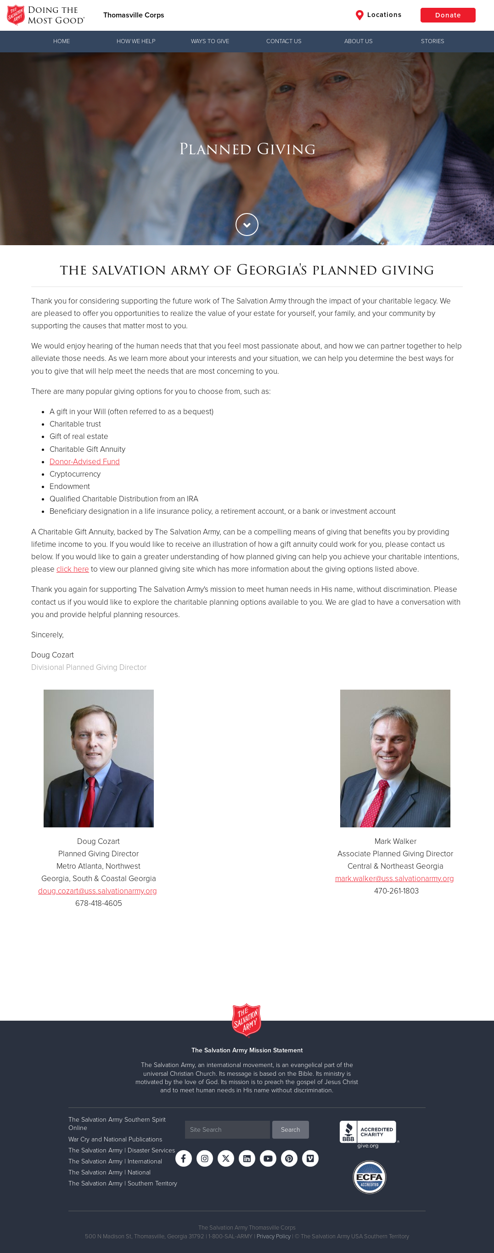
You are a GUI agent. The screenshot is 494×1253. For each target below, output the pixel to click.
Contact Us (284, 41)
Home (61, 41)
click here (72, 569)
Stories (432, 41)
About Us (358, 41)
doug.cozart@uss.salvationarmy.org (97, 891)
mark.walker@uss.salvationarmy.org (394, 878)
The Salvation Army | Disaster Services (121, 1150)
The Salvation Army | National (109, 1172)
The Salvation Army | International (115, 1161)
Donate (448, 15)
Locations (379, 15)
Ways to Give (210, 41)
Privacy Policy (274, 1236)
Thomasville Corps (133, 15)
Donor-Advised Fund (85, 461)
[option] (247, 148)
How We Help (136, 41)
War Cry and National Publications (115, 1139)
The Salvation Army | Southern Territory (122, 1183)
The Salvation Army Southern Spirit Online (117, 1124)
